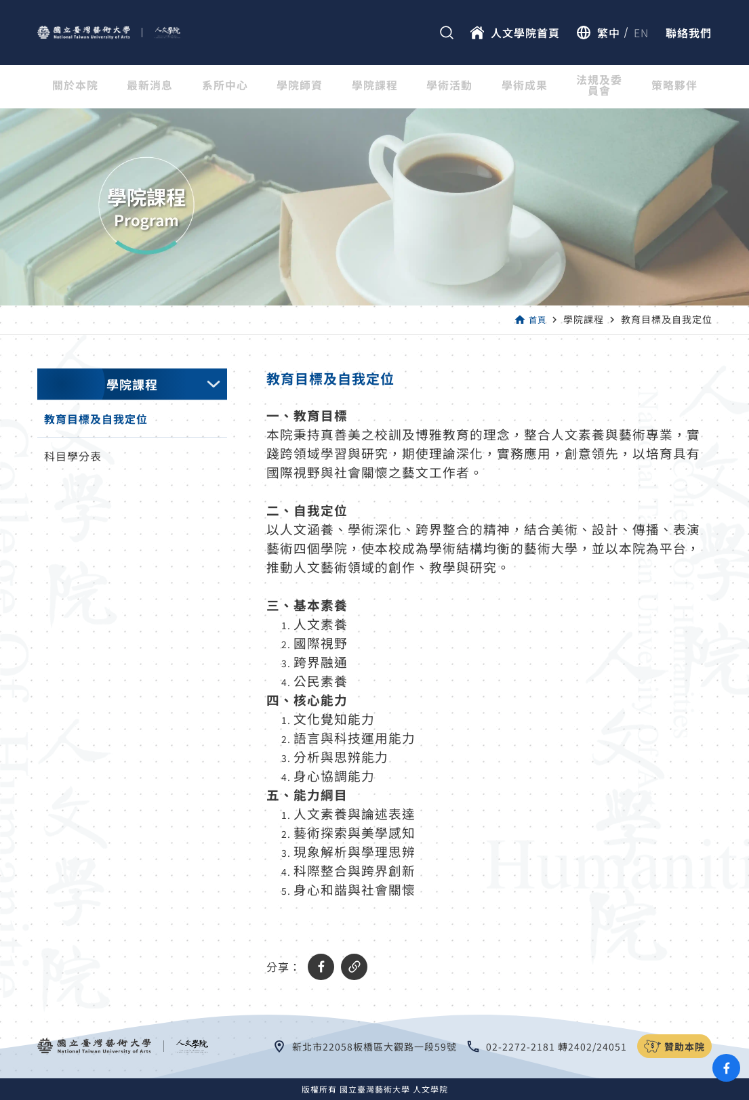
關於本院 (75, 86)
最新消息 (149, 86)
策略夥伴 (674, 86)
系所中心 (225, 86)
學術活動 (449, 86)
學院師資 (299, 86)
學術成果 (524, 86)
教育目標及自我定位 (96, 418)
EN (641, 32)
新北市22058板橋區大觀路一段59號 (374, 1046)
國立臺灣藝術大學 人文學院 (394, 1089)
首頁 (536, 319)
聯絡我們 (689, 32)
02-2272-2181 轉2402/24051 (556, 1046)
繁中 (608, 32)
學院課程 (375, 86)
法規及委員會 (599, 86)
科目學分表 (73, 456)
